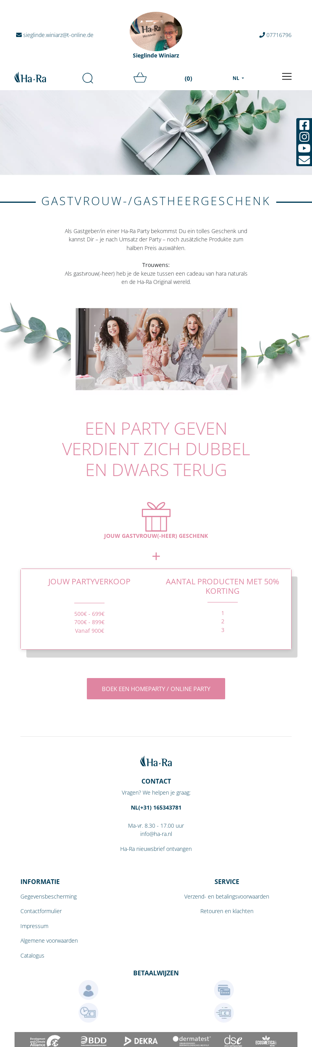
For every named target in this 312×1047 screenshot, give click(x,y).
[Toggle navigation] (286, 76)
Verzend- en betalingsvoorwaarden (226, 896)
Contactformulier (41, 911)
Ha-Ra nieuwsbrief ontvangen (156, 848)
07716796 (275, 35)
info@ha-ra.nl (156, 834)
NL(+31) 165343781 (156, 807)
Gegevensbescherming (48, 896)
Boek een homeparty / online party (156, 689)
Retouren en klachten (226, 911)
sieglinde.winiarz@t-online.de (55, 35)
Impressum (34, 926)
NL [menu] (236, 78)
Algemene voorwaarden (49, 940)
